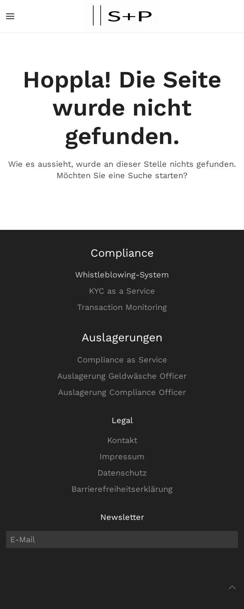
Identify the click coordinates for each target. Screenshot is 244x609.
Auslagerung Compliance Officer (122, 392)
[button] (10, 16)
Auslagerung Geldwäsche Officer (122, 376)
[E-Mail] (122, 539)
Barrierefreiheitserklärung (122, 489)
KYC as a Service (122, 291)
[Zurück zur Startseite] (122, 16)
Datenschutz (122, 473)
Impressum (122, 456)
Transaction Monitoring (122, 307)
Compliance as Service (122, 360)
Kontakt (122, 440)
